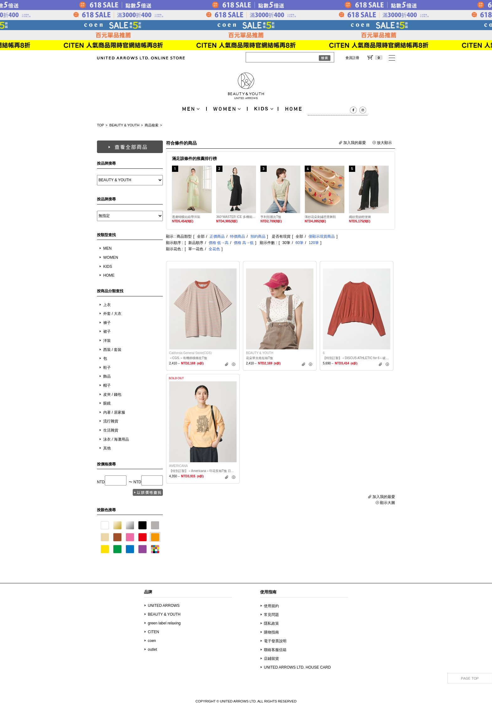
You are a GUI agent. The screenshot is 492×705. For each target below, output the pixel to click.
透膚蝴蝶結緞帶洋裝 (186, 217)
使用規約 (271, 606)
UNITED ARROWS (163, 605)
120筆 (314, 243)
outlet (152, 649)
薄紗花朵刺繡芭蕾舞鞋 (320, 217)
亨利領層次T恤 (270, 217)
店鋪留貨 (271, 658)
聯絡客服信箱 (275, 650)
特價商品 (237, 236)
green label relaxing (164, 623)
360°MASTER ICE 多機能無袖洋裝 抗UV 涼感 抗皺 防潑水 (236, 217)
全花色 (214, 249)
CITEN (153, 632)
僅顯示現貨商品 (321, 236)
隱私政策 (271, 623)
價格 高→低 (244, 243)
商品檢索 (151, 125)
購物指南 (271, 632)
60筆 (299, 243)
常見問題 (271, 614)
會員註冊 (352, 58)
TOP (100, 125)
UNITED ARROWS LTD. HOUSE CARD (297, 667)
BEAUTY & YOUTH (125, 125)
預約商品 (257, 236)
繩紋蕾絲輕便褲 (360, 217)
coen (152, 641)
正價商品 (217, 236)
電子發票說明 (275, 641)
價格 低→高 (218, 243)
